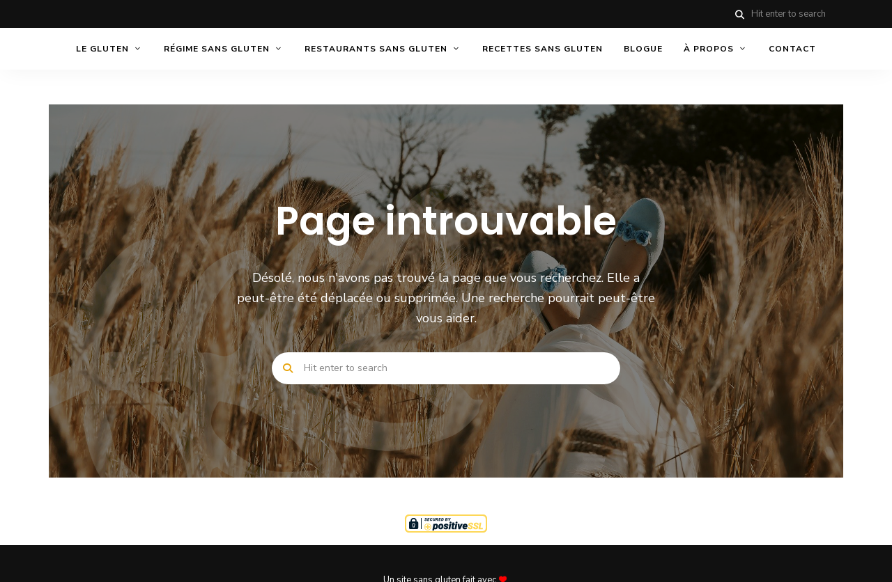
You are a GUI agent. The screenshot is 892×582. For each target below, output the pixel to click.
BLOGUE (643, 48)
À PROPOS (709, 48)
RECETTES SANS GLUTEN (542, 48)
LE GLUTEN (102, 48)
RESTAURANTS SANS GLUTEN (376, 48)
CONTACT (792, 48)
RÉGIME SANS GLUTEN (217, 48)
